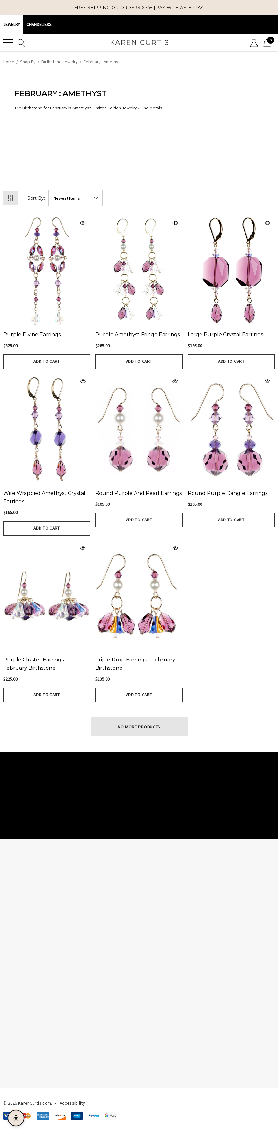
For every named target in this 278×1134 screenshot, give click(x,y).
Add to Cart (47, 361)
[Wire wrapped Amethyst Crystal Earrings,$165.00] (46, 429)
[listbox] (75, 198)
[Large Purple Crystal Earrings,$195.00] (231, 271)
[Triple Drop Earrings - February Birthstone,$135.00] (138, 596)
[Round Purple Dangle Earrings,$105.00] (231, 429)
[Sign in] (254, 42)
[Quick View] (67, 223)
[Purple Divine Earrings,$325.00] (46, 271)
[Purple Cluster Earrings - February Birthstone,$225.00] (46, 596)
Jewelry (11, 24)
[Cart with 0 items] (267, 42)
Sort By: (36, 198)
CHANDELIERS (39, 24)
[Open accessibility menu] (16, 1118)
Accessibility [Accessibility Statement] (72, 1103)
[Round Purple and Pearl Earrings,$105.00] (138, 429)
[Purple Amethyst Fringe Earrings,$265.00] (138, 271)
